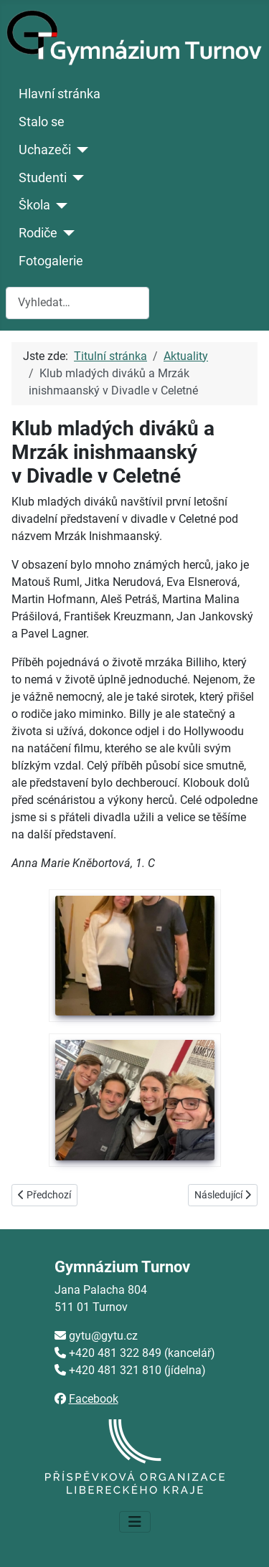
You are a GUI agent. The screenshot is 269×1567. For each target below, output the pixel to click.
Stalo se (42, 122)
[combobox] (77, 303)
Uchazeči (45, 150)
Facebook (93, 1399)
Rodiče (38, 233)
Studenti (43, 178)
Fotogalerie (51, 261)
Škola (34, 205)
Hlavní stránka (59, 94)
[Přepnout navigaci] (135, 1522)
